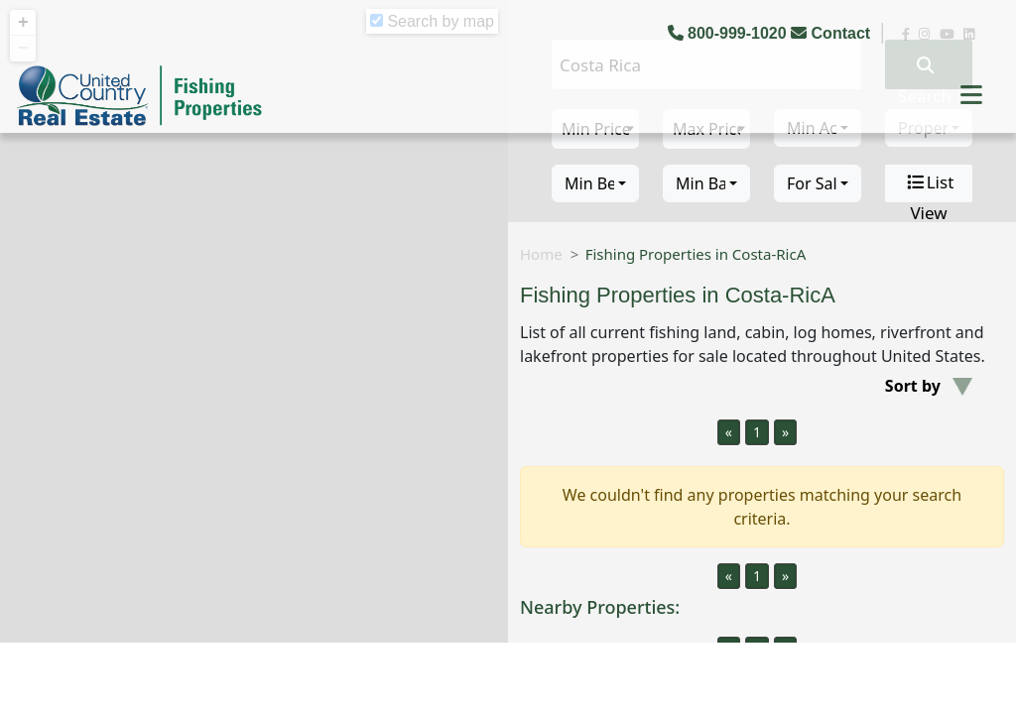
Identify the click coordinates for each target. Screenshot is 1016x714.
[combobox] (595, 183)
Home (541, 254)
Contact (832, 33)
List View (929, 183)
